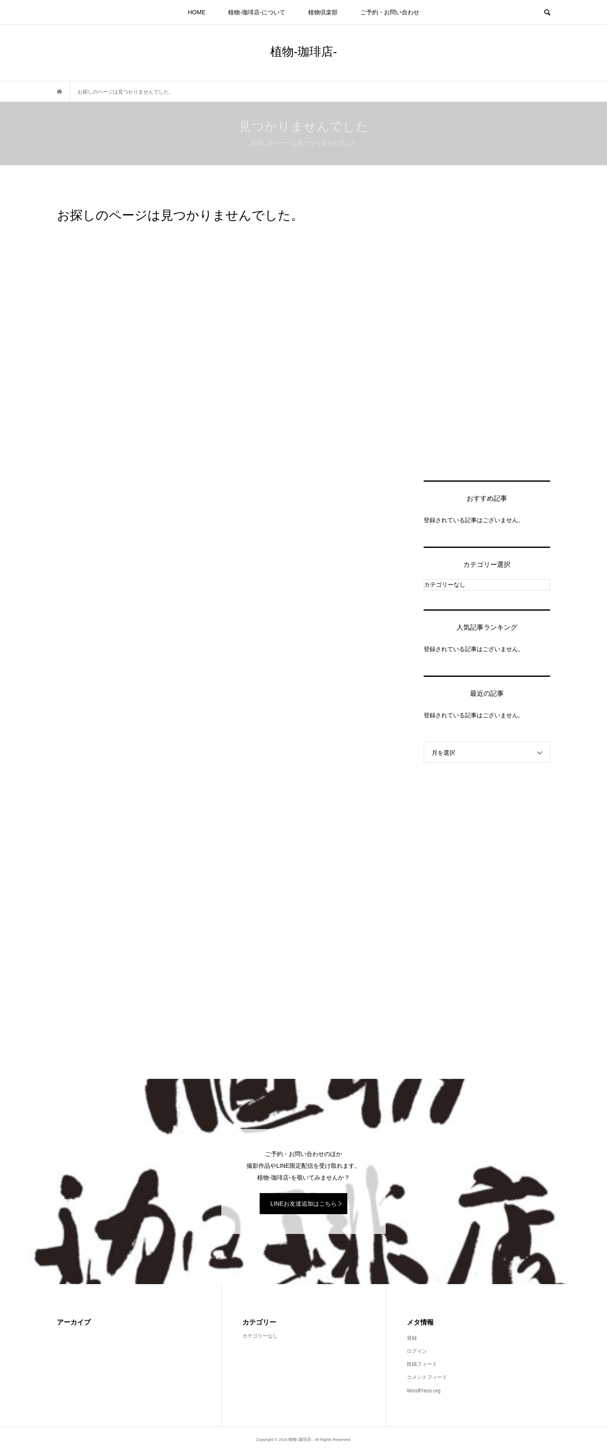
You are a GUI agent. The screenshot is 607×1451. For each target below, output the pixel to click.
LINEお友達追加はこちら (303, 1203)
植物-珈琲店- (303, 51)
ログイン (417, 1351)
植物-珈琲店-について (256, 12)
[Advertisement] (487, 333)
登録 (412, 1338)
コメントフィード (427, 1377)
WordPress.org (423, 1391)
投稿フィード (422, 1364)
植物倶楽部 (323, 12)
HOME (197, 12)
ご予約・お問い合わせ (389, 12)
